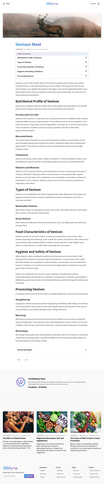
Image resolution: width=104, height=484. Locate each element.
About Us (76, 471)
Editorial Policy (94, 477)
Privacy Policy (94, 474)
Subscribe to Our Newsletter (13, 472)
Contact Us (76, 474)
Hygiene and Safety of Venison (30, 71)
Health (42, 471)
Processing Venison (25, 76)
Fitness (42, 477)
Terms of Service (95, 471)
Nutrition (19, 49)
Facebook (60, 471)
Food (26, 360)
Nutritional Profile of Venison (29, 57)
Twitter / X (60, 474)
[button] (6, 4)
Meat (18, 360)
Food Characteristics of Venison (30, 67)
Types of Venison (24, 62)
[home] (52, 4)
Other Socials (61, 477)
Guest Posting (77, 477)
